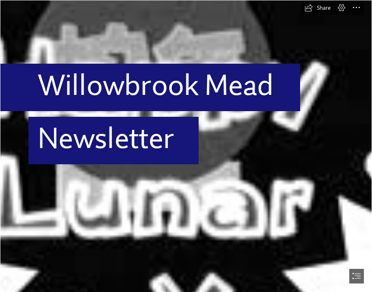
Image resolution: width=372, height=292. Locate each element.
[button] (317, 7)
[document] (186, 146)
